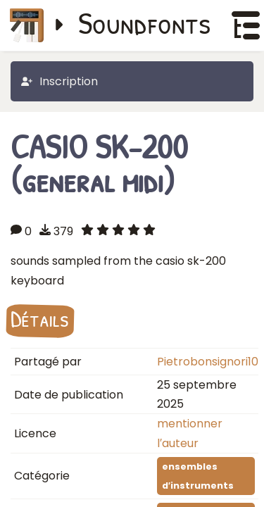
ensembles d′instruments (198, 476)
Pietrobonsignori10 (207, 361)
